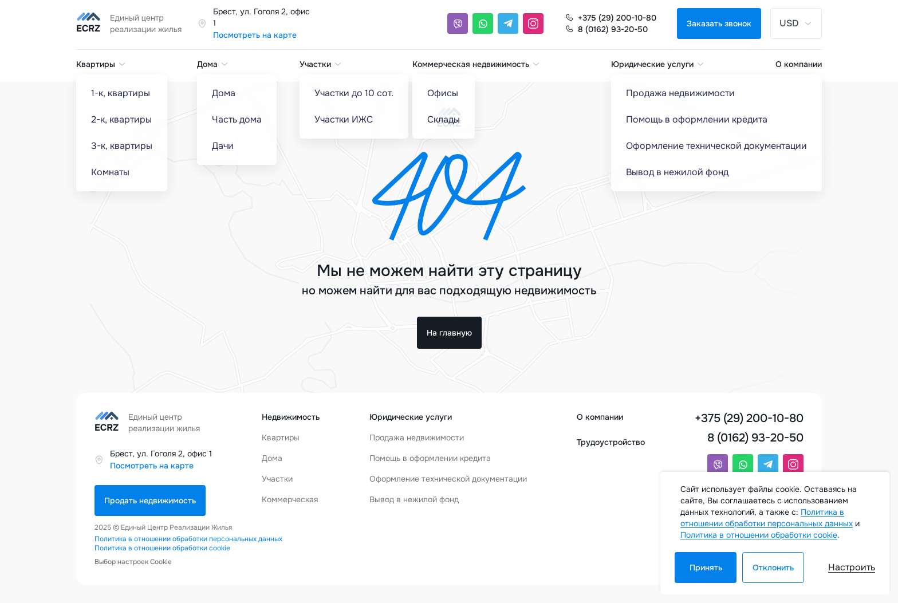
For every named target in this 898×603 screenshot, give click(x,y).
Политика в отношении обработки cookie (162, 548)
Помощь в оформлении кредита (430, 458)
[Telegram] (508, 23)
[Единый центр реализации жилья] (132, 23)
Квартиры (101, 64)
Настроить (851, 567)
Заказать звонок (719, 23)
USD (796, 23)
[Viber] (457, 23)
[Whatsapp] (482, 23)
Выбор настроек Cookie (133, 561)
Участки (321, 64)
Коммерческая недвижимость (476, 64)
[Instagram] (533, 23)
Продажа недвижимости (416, 437)
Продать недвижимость (150, 500)
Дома (213, 64)
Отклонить (773, 567)
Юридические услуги (658, 64)
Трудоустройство (611, 442)
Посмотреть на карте (255, 35)
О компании (798, 64)
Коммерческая (290, 499)
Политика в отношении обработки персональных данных (188, 538)
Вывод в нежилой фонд (414, 499)
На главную (449, 333)
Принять (706, 567)
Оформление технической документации (448, 479)
